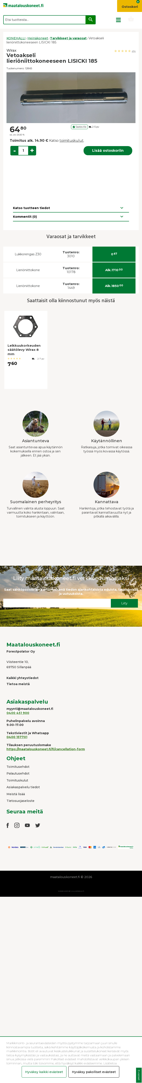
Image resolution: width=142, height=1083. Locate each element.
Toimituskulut (17, 780)
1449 (71, 286)
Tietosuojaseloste (20, 801)
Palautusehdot (17, 773)
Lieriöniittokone (28, 270)
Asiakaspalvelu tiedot (23, 787)
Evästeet (138, 1075)
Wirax (11, 50)
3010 (71, 254)
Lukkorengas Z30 (28, 254)
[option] (71, 97)
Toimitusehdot (17, 767)
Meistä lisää (15, 794)
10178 (71, 270)
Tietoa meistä (18, 684)
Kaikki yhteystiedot (22, 678)
